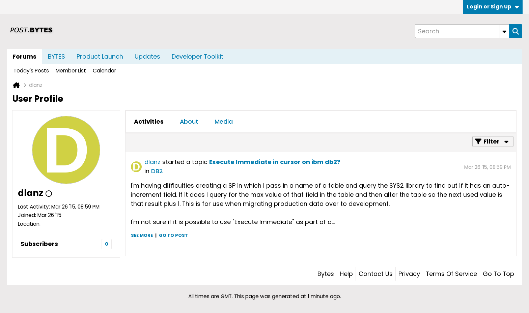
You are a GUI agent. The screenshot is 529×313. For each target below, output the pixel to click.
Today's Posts (31, 70)
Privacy (409, 274)
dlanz (152, 162)
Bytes (325, 274)
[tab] (149, 121)
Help (346, 274)
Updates (147, 56)
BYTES (56, 56)
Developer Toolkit (197, 56)
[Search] (462, 31)
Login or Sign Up (493, 6)
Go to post (173, 235)
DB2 (157, 171)
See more (142, 235)
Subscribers (39, 244)
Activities (149, 121)
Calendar (104, 70)
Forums (24, 56)
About (189, 121)
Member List (71, 70)
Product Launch (100, 56)
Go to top (498, 274)
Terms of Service (451, 274)
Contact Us (376, 274)
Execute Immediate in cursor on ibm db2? (274, 162)
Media (224, 121)
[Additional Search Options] (504, 31)
